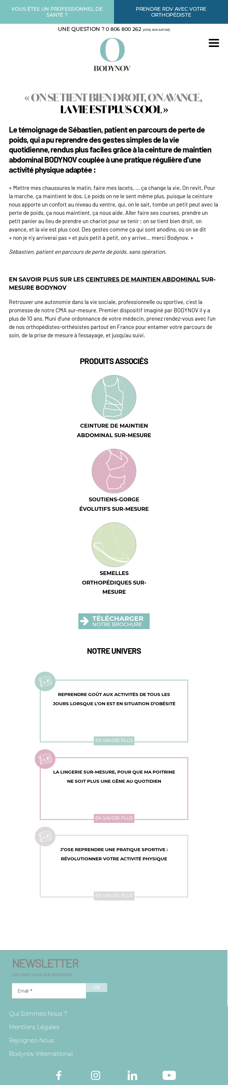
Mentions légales (34, 1027)
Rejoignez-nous (31, 1040)
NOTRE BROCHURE (117, 624)
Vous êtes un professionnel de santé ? (56, 12)
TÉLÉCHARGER (117, 618)
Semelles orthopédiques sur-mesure (114, 582)
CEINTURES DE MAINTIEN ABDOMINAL (143, 279)
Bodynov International (40, 1053)
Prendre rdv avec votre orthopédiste (171, 12)
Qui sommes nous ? (38, 1013)
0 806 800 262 (123, 29)
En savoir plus (114, 740)
